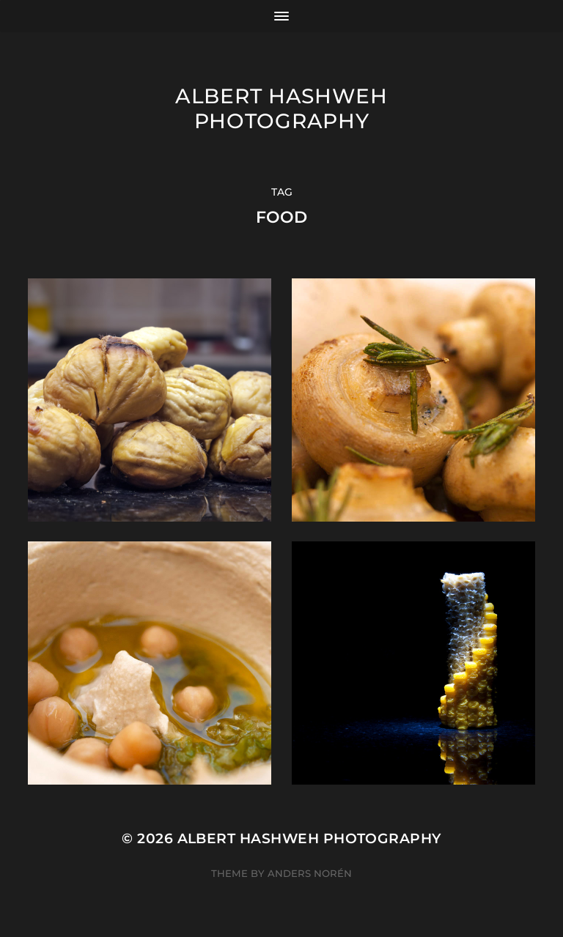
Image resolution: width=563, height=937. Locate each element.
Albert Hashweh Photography (281, 108)
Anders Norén (310, 873)
